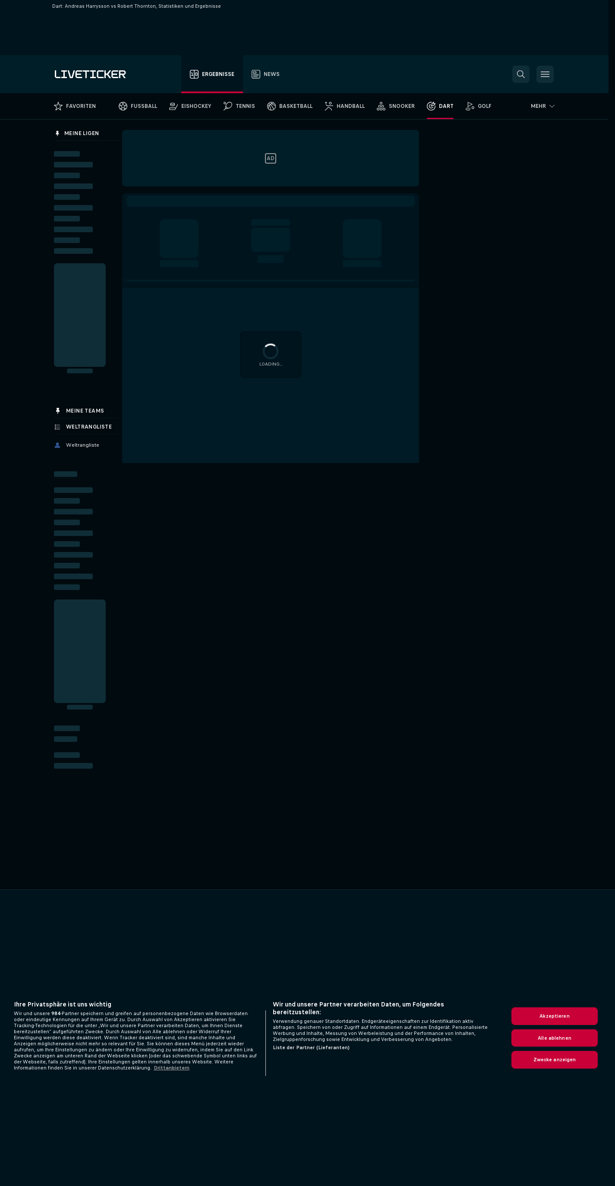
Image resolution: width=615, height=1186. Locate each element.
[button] (521, 74)
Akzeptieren (554, 1016)
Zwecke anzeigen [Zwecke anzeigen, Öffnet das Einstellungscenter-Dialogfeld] (554, 1060)
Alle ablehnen (554, 1038)
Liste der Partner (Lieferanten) (311, 1047)
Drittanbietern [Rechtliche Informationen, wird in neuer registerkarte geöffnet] (171, 1068)
